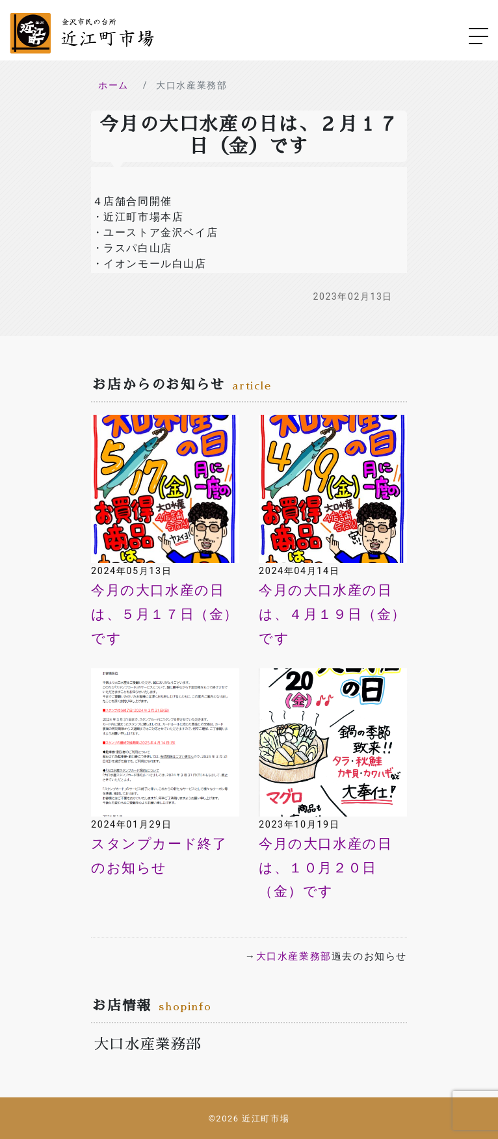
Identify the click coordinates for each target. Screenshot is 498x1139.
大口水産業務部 (294, 956)
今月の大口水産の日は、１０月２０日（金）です (325, 868)
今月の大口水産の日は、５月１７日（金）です (165, 614)
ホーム (113, 85)
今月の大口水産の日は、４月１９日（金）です (332, 614)
